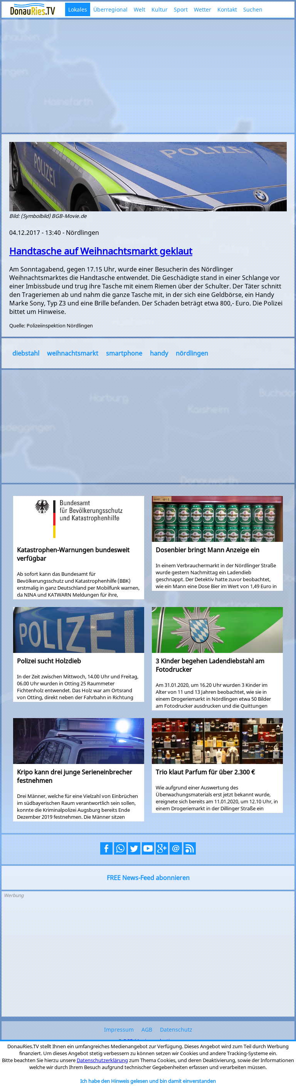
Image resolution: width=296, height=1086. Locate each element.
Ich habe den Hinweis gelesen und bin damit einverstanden (148, 1081)
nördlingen (192, 353)
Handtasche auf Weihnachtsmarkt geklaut (100, 251)
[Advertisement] (148, 75)
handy (159, 353)
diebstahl (25, 353)
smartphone (124, 353)
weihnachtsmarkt (72, 353)
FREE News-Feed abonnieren (148, 878)
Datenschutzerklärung (102, 1060)
